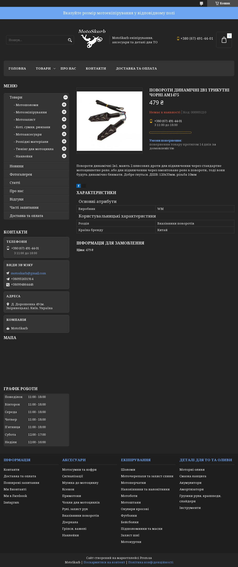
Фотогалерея (21, 174)
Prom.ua (146, 558)
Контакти (96, 68)
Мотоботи (129, 496)
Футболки (129, 515)
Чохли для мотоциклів (81, 502)
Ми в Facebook (15, 496)
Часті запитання (24, 207)
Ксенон (68, 489)
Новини (17, 166)
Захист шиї (130, 535)
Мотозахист (25, 119)
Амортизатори (191, 489)
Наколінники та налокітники (145, 489)
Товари (43, 68)
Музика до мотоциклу (80, 482)
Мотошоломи (27, 105)
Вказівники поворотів (80, 515)
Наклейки (24, 156)
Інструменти (190, 507)
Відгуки (17, 199)
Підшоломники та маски (141, 528)
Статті (15, 182)
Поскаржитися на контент (104, 562)
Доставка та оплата (136, 68)
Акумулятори (190, 482)
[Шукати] (70, 40)
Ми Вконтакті (15, 489)
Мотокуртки (131, 542)
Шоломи (128, 469)
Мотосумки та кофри (79, 469)
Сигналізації (72, 476)
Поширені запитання (21, 482)
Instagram (11, 502)
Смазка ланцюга (192, 476)
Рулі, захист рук (75, 509)
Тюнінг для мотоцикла (35, 149)
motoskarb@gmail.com (28, 273)
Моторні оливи (192, 469)
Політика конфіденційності (150, 562)
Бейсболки (130, 522)
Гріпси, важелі (74, 528)
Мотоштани (131, 502)
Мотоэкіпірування (31, 112)
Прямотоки (71, 496)
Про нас (68, 68)
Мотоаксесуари (29, 134)
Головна (17, 68)
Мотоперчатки (133, 482)
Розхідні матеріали (32, 141)
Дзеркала (70, 522)
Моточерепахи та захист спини (147, 476)
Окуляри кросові (135, 509)
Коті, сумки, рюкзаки (33, 127)
